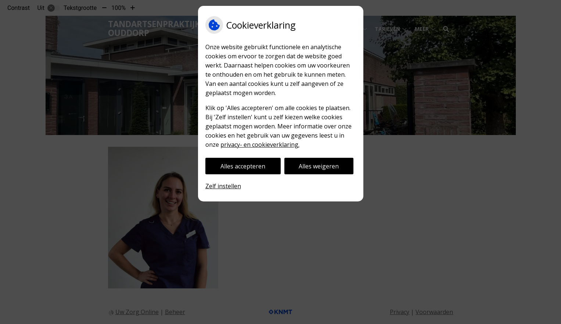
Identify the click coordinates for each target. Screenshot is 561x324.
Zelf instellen (223, 186)
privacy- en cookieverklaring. (259, 145)
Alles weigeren (319, 166)
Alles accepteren (242, 166)
